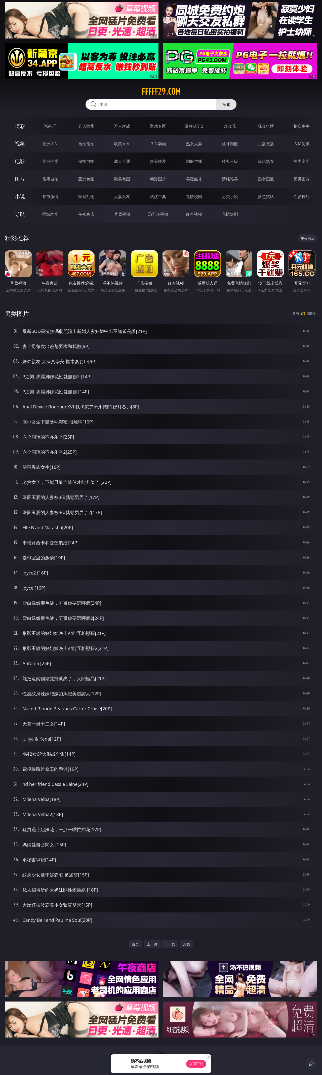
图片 (20, 178)
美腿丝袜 (194, 179)
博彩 (20, 126)
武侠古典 (158, 196)
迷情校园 (194, 196)
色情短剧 (230, 214)
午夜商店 (86, 214)
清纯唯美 (230, 179)
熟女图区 (266, 179)
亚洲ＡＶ (50, 143)
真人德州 (86, 126)
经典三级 (230, 161)
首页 (135, 944)
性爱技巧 (302, 196)
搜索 (226, 104)
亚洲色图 (86, 179)
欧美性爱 (158, 161)
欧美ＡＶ (122, 143)
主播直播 (266, 143)
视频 (20, 143)
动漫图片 (158, 179)
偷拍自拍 (86, 161)
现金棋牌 (266, 126)
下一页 (170, 944)
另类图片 (302, 179)
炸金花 (230, 126)
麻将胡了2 (194, 126)
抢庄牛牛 (302, 126)
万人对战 (122, 126)
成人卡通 (122, 161)
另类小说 (230, 196)
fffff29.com (161, 92)
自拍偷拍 (86, 143)
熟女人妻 (194, 143)
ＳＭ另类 (302, 143)
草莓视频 (122, 214)
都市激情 (50, 196)
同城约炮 (50, 214)
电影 (20, 161)
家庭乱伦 (86, 196)
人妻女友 (122, 196)
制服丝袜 (194, 161)
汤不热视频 (158, 214)
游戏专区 (158, 126)
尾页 (186, 944)
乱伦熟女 (266, 161)
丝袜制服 (230, 143)
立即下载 (196, 1063)
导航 (20, 214)
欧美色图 (122, 179)
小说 (20, 196)
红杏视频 (194, 214)
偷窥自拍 (50, 179)
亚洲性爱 (50, 161)
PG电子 (50, 126)
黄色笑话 (266, 196)
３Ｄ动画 (158, 143)
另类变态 (302, 161)
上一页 (152, 944)
